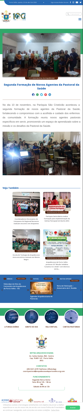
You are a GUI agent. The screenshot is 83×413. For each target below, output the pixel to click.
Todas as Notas (74, 280)
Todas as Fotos (48, 278)
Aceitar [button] (73, 408)
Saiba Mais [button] (55, 410)
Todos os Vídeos (21, 278)
